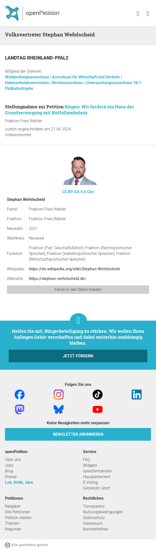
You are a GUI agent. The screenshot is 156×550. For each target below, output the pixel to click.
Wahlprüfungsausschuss (27, 77)
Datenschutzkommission (27, 82)
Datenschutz (94, 517)
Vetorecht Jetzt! (96, 488)
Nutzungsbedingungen (103, 512)
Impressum (93, 523)
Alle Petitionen (17, 512)
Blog (9, 471)
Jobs (9, 465)
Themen (12, 523)
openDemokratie (97, 471)
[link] (148, 13)
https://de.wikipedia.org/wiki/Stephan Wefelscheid (74, 269)
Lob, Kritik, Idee (19, 482)
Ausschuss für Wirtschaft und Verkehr (86, 77)
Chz (90, 191)
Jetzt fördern (78, 356)
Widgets (90, 465)
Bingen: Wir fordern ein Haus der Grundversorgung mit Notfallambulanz (69, 110)
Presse (11, 476)
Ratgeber (13, 506)
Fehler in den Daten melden (78, 289)
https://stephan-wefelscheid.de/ (57, 278)
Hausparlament (96, 476)
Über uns (13, 459)
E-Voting (90, 482)
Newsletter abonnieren (78, 434)
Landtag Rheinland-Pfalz (37, 58)
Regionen (13, 529)
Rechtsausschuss (68, 82)
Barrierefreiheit (95, 529)
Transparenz (94, 506)
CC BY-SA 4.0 (74, 191)
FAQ (86, 459)
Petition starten (18, 517)
